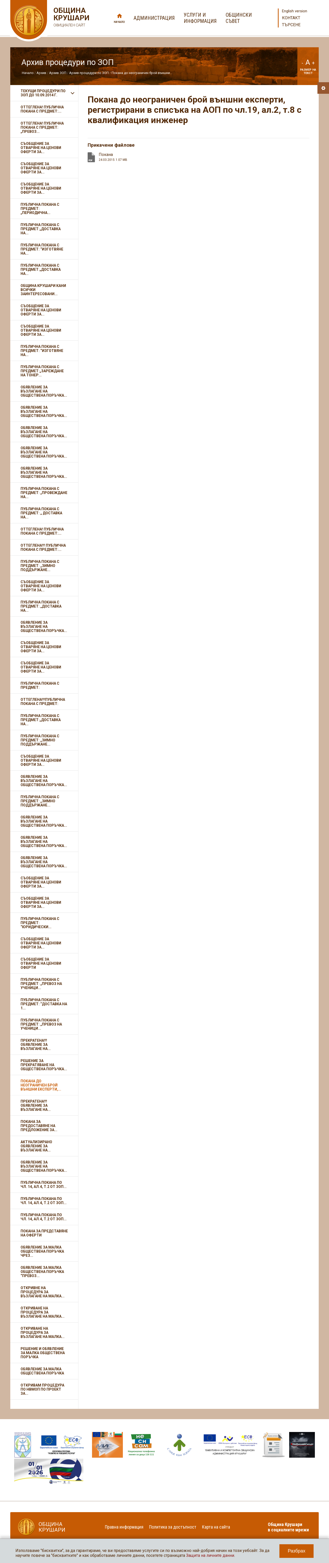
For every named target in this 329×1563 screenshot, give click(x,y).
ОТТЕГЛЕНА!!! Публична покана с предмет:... (43, 547)
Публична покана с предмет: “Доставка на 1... (44, 1004)
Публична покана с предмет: (40, 685)
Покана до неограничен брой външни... (142, 73)
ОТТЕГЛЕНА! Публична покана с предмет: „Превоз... (42, 127)
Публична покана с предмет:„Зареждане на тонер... (42, 371)
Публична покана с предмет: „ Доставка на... (41, 513)
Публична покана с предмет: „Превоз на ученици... (41, 984)
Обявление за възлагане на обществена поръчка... (44, 391)
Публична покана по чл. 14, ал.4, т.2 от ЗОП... (44, 1184)
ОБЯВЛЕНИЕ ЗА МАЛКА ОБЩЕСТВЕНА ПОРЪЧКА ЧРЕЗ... (42, 1251)
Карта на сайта (216, 1527)
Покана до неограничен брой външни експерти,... (41, 1085)
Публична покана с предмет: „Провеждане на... (44, 493)
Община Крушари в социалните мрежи (288, 1527)
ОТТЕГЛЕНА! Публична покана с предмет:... (42, 109)
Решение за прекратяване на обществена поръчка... (44, 1065)
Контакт (291, 17)
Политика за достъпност (172, 1527)
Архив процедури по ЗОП (89, 73)
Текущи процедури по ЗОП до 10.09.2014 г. (43, 93)
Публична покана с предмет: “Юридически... (40, 923)
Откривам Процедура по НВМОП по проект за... (42, 1389)
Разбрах (296, 1550)
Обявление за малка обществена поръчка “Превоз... (42, 1272)
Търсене (291, 24)
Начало (119, 22)
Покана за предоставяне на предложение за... (39, 1126)
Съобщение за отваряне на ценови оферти (41, 963)
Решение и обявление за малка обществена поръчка (43, 1353)
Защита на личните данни (210, 1555)
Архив (41, 73)
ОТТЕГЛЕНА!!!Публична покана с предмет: (43, 701)
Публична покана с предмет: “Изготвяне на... (42, 249)
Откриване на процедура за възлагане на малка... (43, 1312)
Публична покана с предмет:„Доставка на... (41, 229)
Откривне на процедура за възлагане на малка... (43, 1292)
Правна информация (124, 1527)
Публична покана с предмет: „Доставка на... (41, 606)
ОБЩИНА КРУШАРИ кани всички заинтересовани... (43, 290)
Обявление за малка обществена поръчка (42, 1371)
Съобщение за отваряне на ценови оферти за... (41, 148)
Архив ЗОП (57, 73)
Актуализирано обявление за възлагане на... (36, 1146)
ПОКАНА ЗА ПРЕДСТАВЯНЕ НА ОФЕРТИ (44, 1233)
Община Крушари (70, 18)
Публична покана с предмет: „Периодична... (40, 208)
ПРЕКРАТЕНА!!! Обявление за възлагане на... (36, 1044)
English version (294, 11)
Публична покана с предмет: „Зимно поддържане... (40, 566)
